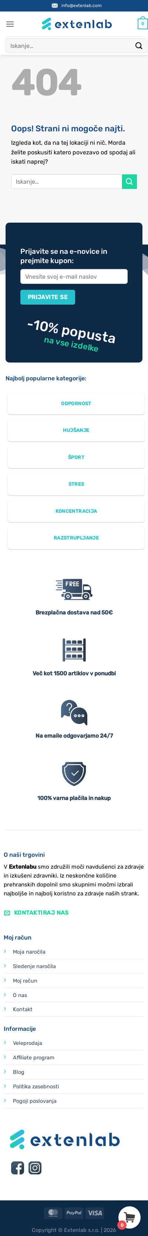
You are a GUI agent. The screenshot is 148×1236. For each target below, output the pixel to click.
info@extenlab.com (81, 5)
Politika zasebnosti (36, 1086)
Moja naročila (29, 952)
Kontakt (23, 1009)
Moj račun (25, 981)
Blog (18, 1072)
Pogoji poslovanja (35, 1101)
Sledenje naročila (34, 966)
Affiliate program (33, 1058)
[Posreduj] (139, 45)
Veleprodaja (27, 1043)
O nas (20, 995)
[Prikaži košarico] (143, 24)
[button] (10, 24)
